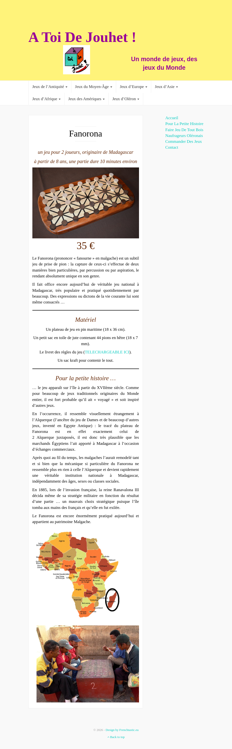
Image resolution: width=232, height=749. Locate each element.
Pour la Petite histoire (184, 123)
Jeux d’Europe (133, 86)
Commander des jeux (183, 141)
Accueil (171, 118)
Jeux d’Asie (166, 86)
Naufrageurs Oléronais (184, 135)
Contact (171, 147)
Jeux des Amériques (86, 99)
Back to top (116, 737)
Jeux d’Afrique (46, 99)
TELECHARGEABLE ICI (107, 352)
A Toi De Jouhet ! (82, 37)
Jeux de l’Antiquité (50, 86)
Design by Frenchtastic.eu (122, 730)
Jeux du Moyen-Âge (93, 86)
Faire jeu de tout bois (184, 129)
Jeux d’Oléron (125, 99)
